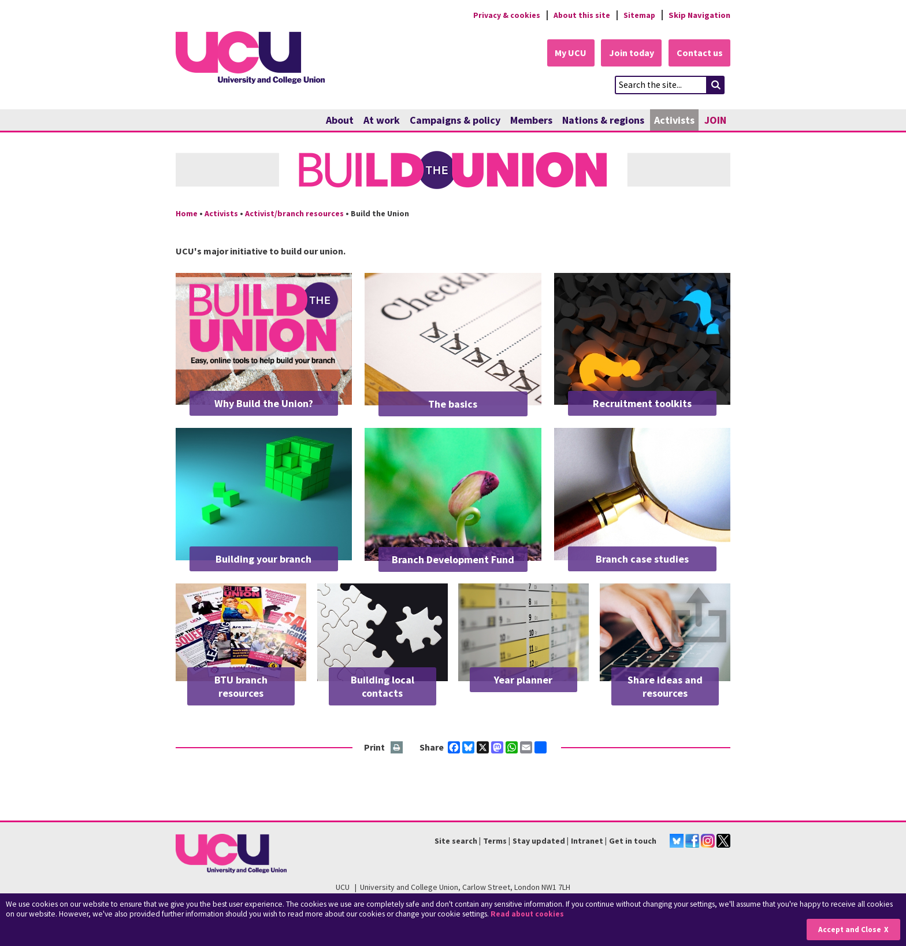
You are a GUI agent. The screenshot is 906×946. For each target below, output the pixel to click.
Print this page (397, 747)
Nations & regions (603, 120)
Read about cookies (528, 914)
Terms (495, 841)
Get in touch (632, 841)
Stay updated (539, 841)
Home (187, 213)
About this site (580, 15)
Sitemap (638, 15)
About (340, 120)
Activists (674, 120)
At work (381, 120)
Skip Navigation (699, 15)
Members (531, 120)
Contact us (699, 53)
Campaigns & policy (455, 120)
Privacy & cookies (504, 15)
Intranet (587, 841)
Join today (629, 53)
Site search (456, 841)
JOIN (715, 120)
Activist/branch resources (294, 213)
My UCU (568, 53)
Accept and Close (849, 929)
